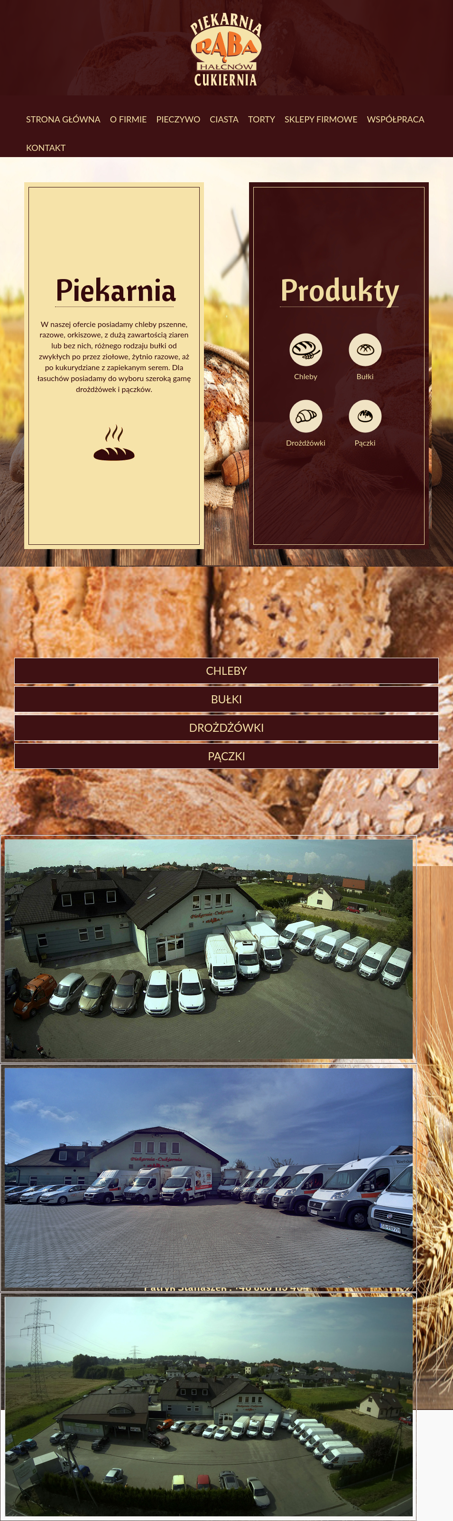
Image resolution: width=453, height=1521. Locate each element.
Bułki (365, 376)
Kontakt (45, 147)
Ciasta (224, 119)
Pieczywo (178, 119)
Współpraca (396, 119)
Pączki (364, 442)
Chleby (305, 376)
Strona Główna (63, 119)
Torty (261, 119)
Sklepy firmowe (321, 119)
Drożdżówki (305, 442)
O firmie (128, 119)
